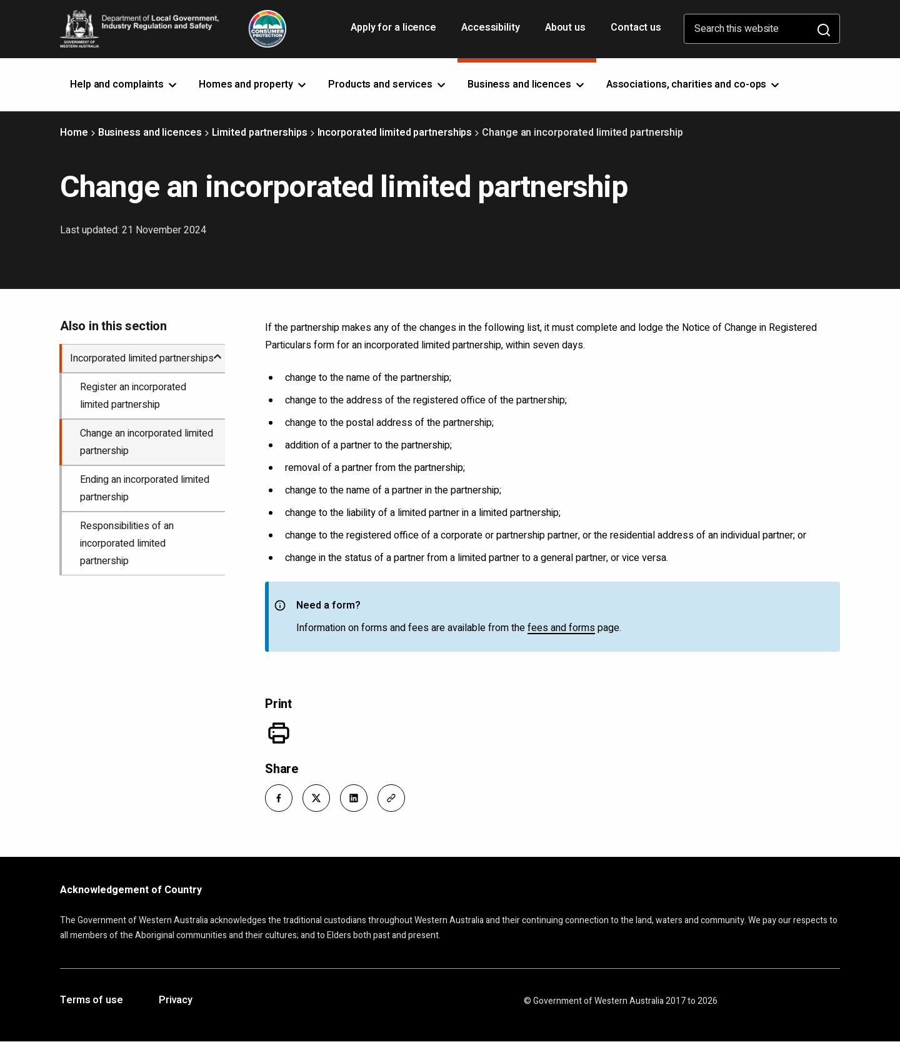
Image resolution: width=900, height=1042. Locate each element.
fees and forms (561, 627)
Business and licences (150, 132)
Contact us (636, 27)
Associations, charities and (694, 84)
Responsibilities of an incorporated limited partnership (127, 543)
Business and (527, 84)
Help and (124, 84)
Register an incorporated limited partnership (133, 396)
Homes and (253, 84)
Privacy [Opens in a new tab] (175, 1001)
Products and (388, 84)
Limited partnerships (260, 132)
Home (74, 132)
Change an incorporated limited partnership (146, 442)
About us (565, 27)
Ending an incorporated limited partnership (144, 488)
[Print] (278, 733)
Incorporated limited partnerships (395, 132)
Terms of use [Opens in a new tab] (91, 1001)
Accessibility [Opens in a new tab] (491, 32)
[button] (278, 798)
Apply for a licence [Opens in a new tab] (395, 32)
